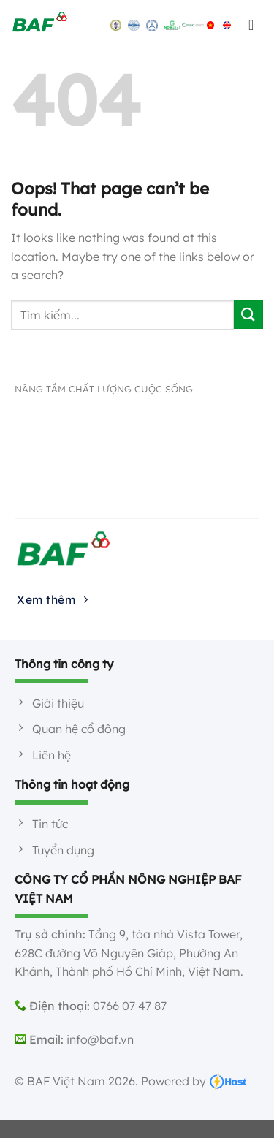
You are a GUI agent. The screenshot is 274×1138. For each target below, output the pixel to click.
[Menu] (252, 25)
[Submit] (248, 314)
